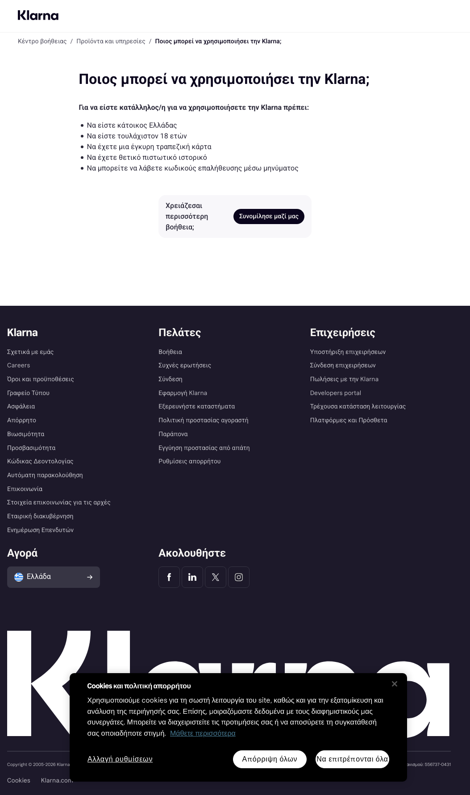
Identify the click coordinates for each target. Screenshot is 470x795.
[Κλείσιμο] (394, 684)
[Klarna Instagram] (239, 577)
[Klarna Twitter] (215, 577)
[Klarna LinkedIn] (192, 577)
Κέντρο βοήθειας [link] (42, 41)
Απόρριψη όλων (269, 759)
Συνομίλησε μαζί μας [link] (269, 216)
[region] (238, 727)
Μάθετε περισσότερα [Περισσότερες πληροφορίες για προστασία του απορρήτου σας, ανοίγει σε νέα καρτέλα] (203, 733)
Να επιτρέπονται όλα (352, 759)
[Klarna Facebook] (169, 577)
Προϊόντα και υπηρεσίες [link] (110, 41)
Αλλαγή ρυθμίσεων (120, 759)
